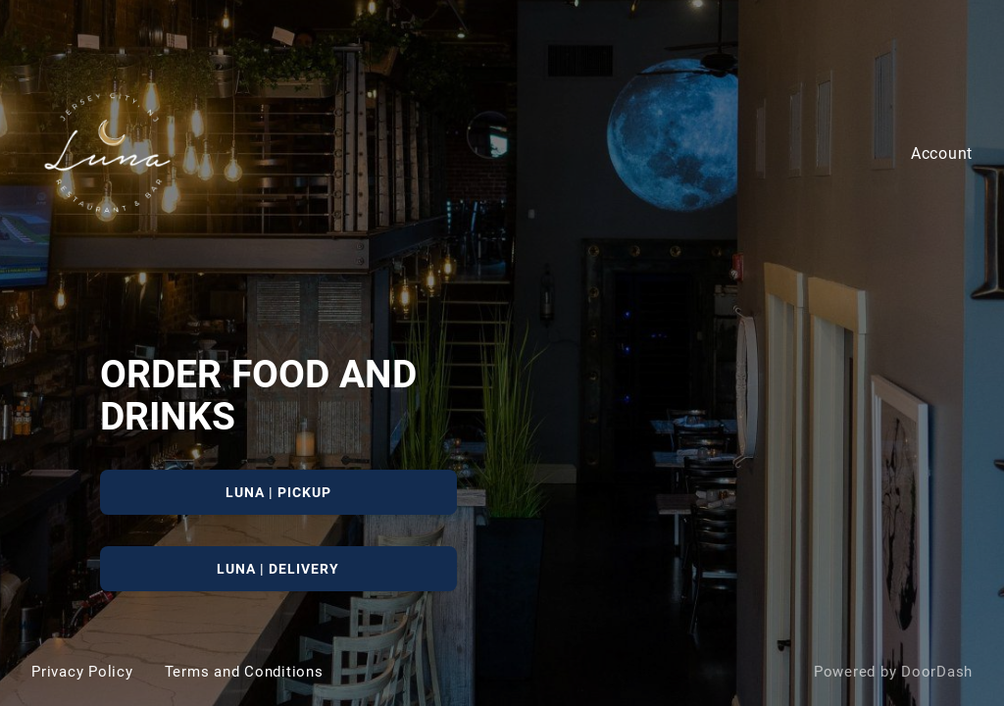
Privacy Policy (82, 672)
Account (942, 153)
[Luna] (502, 353)
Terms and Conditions (244, 672)
